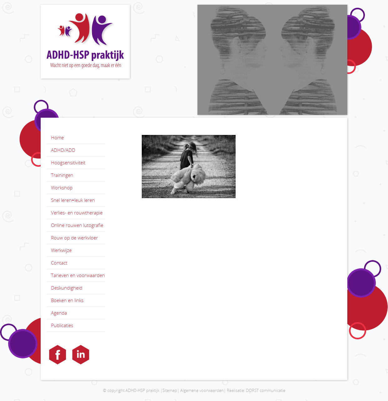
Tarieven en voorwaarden (78, 275)
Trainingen (62, 175)
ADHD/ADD (63, 150)
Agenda (59, 313)
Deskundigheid (66, 288)
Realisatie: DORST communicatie (256, 390)
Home (57, 137)
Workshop (62, 187)
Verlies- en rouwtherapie (77, 212)
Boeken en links (67, 300)
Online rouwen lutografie (77, 225)
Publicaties (62, 325)
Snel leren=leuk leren (73, 200)
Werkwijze (61, 250)
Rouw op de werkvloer (74, 237)
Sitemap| (170, 390)
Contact (59, 263)
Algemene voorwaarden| (203, 390)
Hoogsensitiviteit (68, 162)
